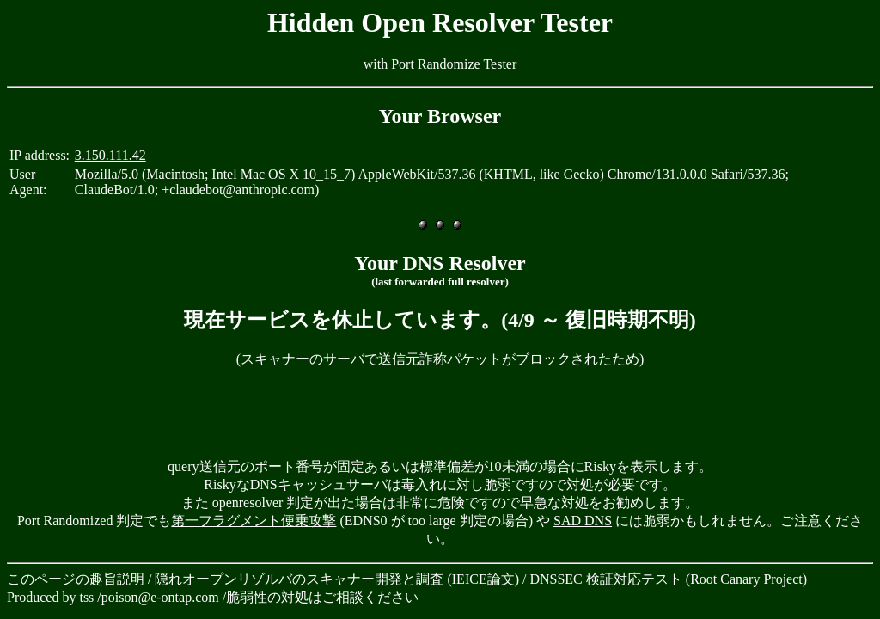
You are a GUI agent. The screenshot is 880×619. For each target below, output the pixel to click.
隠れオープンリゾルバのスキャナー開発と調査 (299, 579)
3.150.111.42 (110, 155)
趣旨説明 (116, 579)
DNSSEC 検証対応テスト (605, 579)
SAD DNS (582, 520)
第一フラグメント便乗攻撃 (253, 520)
